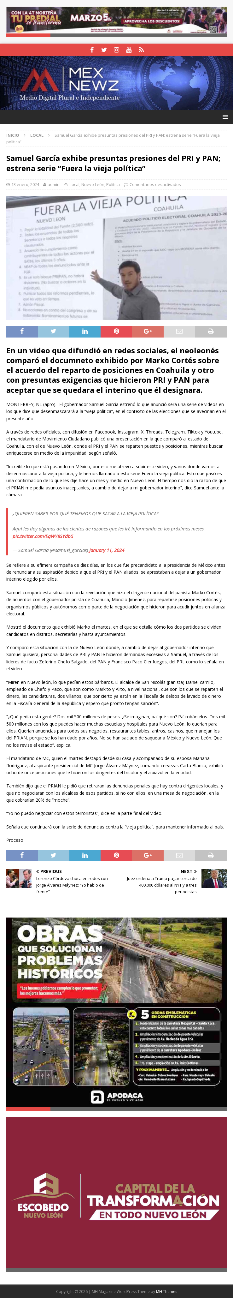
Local (74, 184)
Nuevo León (92, 184)
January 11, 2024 (106, 550)
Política (113, 184)
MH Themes (166, 1291)
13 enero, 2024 (25, 184)
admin (54, 184)
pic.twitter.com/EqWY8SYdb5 (43, 536)
